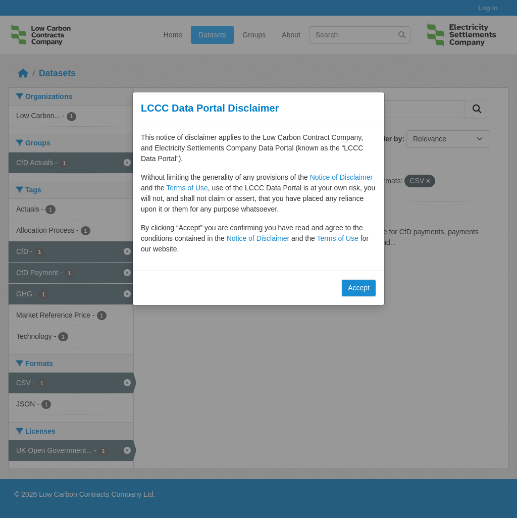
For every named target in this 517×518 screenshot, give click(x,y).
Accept (359, 288)
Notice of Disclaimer (341, 177)
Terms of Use (187, 188)
